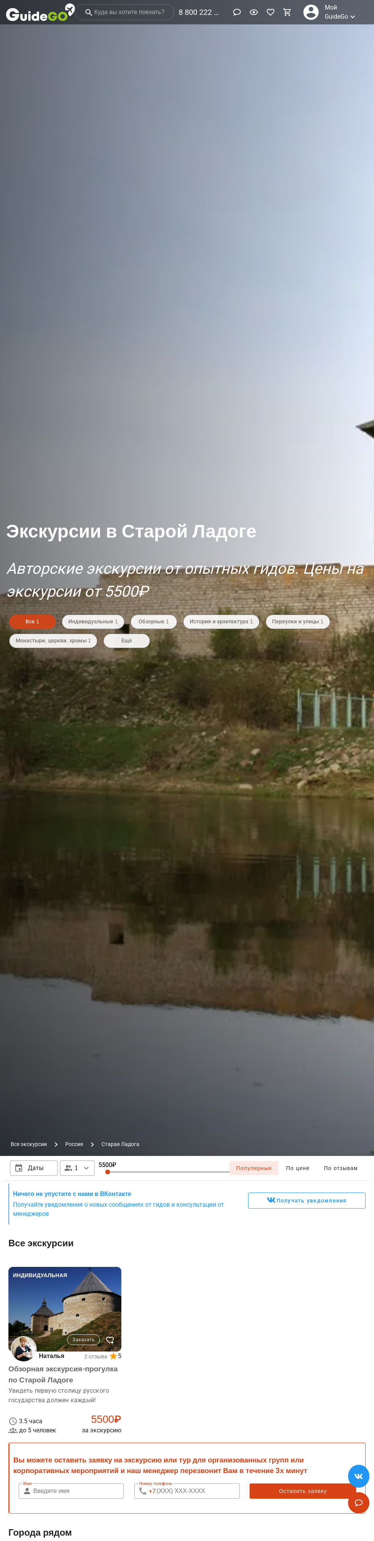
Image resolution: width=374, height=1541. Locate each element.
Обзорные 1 (154, 621)
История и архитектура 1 (221, 621)
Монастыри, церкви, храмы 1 (53, 640)
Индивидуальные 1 (93, 621)
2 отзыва (95, 1356)
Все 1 (32, 621)
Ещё (126, 640)
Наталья (51, 1356)
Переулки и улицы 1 (297, 621)
